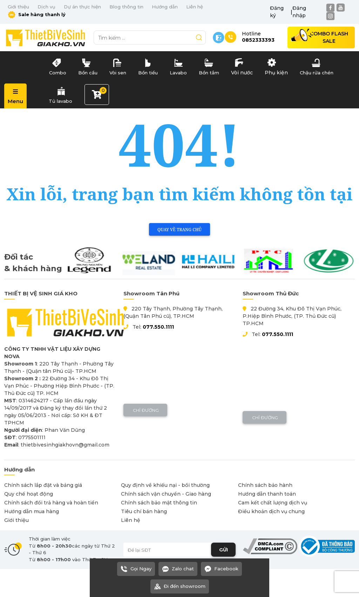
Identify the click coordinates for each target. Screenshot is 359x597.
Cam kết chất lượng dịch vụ (272, 502)
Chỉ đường (145, 410)
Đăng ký (277, 12)
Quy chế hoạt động (28, 494)
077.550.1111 (158, 327)
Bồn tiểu (148, 65)
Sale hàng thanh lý (37, 15)
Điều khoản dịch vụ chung (271, 511)
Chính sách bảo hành (265, 485)
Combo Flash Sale (329, 37)
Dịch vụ (46, 6)
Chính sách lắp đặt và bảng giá (43, 485)
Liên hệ (194, 6)
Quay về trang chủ (179, 230)
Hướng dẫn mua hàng (31, 511)
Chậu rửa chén (316, 65)
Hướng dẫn (165, 6)
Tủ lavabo (60, 93)
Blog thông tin (126, 6)
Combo (57, 65)
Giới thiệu (18, 6)
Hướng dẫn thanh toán (267, 494)
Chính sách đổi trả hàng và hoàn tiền (51, 502)
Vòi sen (117, 65)
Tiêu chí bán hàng (144, 511)
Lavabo (178, 65)
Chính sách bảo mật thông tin (159, 502)
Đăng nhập (299, 12)
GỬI (223, 549)
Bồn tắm (209, 65)
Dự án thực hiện (82, 6)
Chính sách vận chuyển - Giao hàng (166, 494)
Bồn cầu (87, 65)
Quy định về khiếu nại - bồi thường (165, 485)
